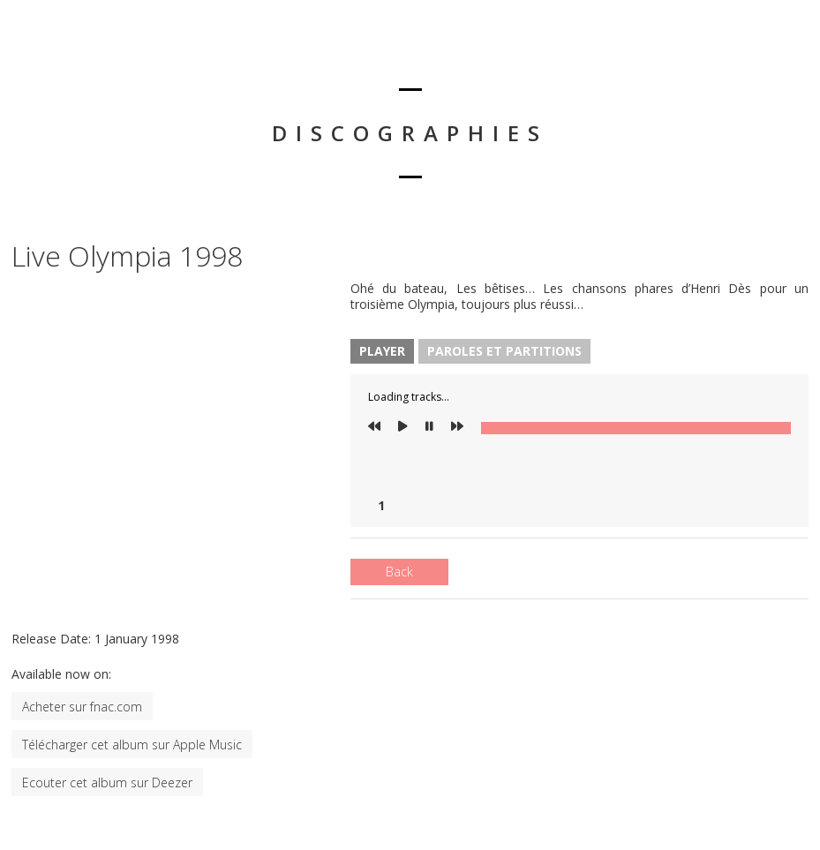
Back (399, 571)
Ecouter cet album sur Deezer (107, 782)
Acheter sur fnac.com (82, 706)
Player (382, 350)
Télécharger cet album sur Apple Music (132, 744)
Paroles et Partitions (504, 350)
